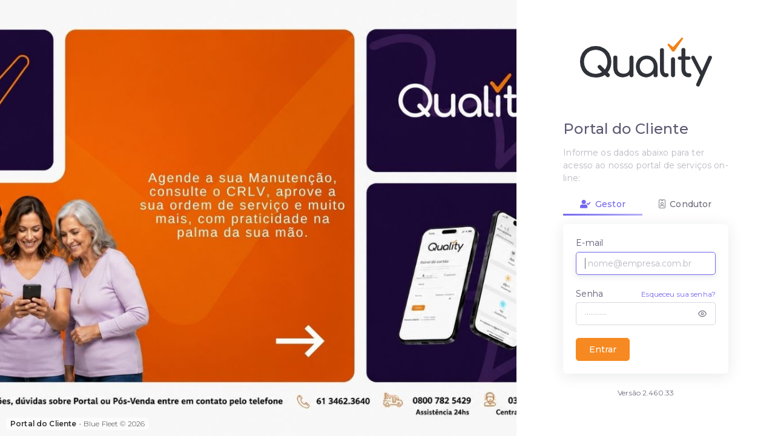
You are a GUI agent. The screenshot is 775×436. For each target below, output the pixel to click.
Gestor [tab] (602, 204)
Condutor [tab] (685, 204)
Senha (589, 293)
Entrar (602, 349)
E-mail (589, 242)
